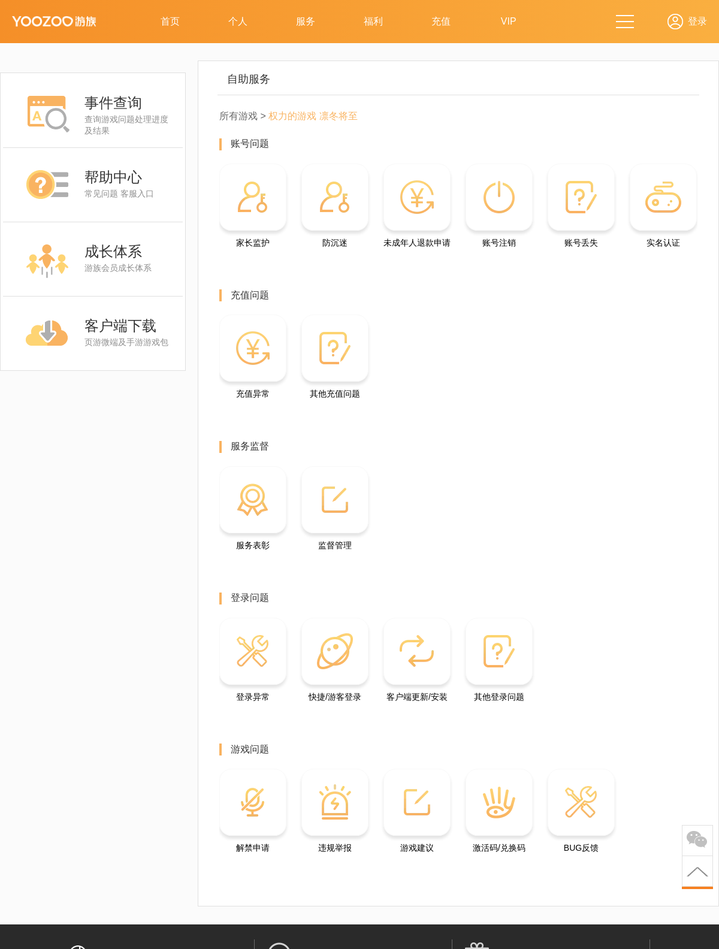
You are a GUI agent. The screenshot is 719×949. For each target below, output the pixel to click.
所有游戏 (238, 116)
